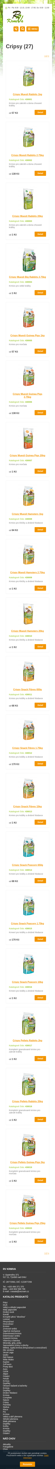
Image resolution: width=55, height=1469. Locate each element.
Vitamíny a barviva (11, 1340)
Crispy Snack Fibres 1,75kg (27, 748)
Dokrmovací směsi (11, 1336)
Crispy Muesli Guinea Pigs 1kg (27, 335)
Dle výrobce (8, 1350)
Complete (7, 1397)
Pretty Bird (7, 1367)
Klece (5, 1409)
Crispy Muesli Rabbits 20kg (27, 216)
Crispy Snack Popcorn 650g (27, 865)
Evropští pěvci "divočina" (14, 1317)
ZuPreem (7, 1364)
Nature (6, 1400)
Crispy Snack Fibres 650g (27, 689)
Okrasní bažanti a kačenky (15, 1386)
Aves (5, 1369)
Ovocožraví (8, 1324)
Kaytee (6, 1362)
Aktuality (7, 1444)
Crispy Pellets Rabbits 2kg (27, 1040)
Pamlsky (7, 1405)
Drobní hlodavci (10, 1393)
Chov (5, 1449)
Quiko (5, 1355)
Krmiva (6, 1381)
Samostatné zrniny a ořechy (15, 1345)
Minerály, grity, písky (12, 1343)
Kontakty (15, 28)
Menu (35, 29)
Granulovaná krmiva (12, 1333)
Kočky (6, 1426)
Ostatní (6, 1376)
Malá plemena (9, 1421)
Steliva (6, 1407)
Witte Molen (8, 1359)
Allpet (5, 1374)
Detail (40, 112)
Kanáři (6, 1314)
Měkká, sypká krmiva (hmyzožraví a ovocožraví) (25, 1347)
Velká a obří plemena (12, 1416)
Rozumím (27, 1464)
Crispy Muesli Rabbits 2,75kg (27, 155)
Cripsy (6, 1402)
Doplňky (6, 1383)
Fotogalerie (8, 1447)
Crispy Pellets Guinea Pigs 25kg (27, 1223)
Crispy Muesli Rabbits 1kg (27, 94)
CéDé (5, 1371)
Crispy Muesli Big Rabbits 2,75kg (27, 277)
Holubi (6, 1378)
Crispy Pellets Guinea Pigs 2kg (27, 1162)
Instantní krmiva (10, 1338)
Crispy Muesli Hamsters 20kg (27, 631)
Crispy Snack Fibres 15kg (27, 806)
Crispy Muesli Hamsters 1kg (27, 514)
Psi (4, 1412)
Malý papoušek (10, 1309)
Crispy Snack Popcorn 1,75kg (27, 923)
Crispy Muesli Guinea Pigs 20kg (27, 455)
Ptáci (5, 1302)
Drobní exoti (8, 1312)
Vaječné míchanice (11, 1331)
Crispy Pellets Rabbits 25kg (27, 1101)
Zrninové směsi (10, 1328)
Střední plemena (10, 1419)
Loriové (6, 1319)
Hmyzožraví (8, 1321)
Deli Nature (8, 1357)
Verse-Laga (8, 1352)
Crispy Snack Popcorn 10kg (27, 982)
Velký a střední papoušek (14, 1307)
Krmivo (6, 1326)
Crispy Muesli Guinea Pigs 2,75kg (27, 395)
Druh (5, 1305)
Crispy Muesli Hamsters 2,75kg (27, 572)
